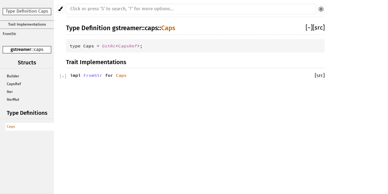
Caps (11, 127)
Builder (13, 76)
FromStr (9, 34)
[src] (319, 28)
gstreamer (21, 49)
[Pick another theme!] (60, 9)
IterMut (13, 100)
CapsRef (14, 84)
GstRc (109, 45)
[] (309, 28)
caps (38, 49)
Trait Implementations (27, 24)
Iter (10, 92)
